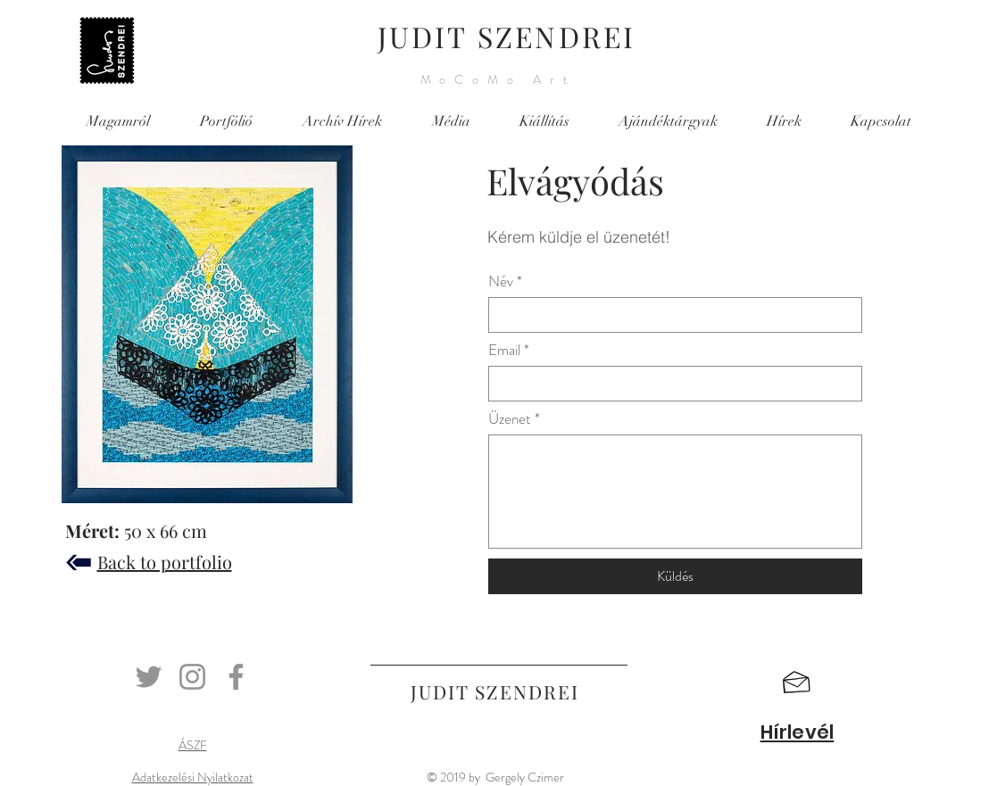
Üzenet (509, 418)
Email (504, 350)
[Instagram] (192, 676)
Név (500, 281)
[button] (796, 682)
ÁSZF (193, 745)
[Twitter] (148, 676)
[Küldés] (675, 576)
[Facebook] (236, 676)
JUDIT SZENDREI (507, 36)
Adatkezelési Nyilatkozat (192, 777)
